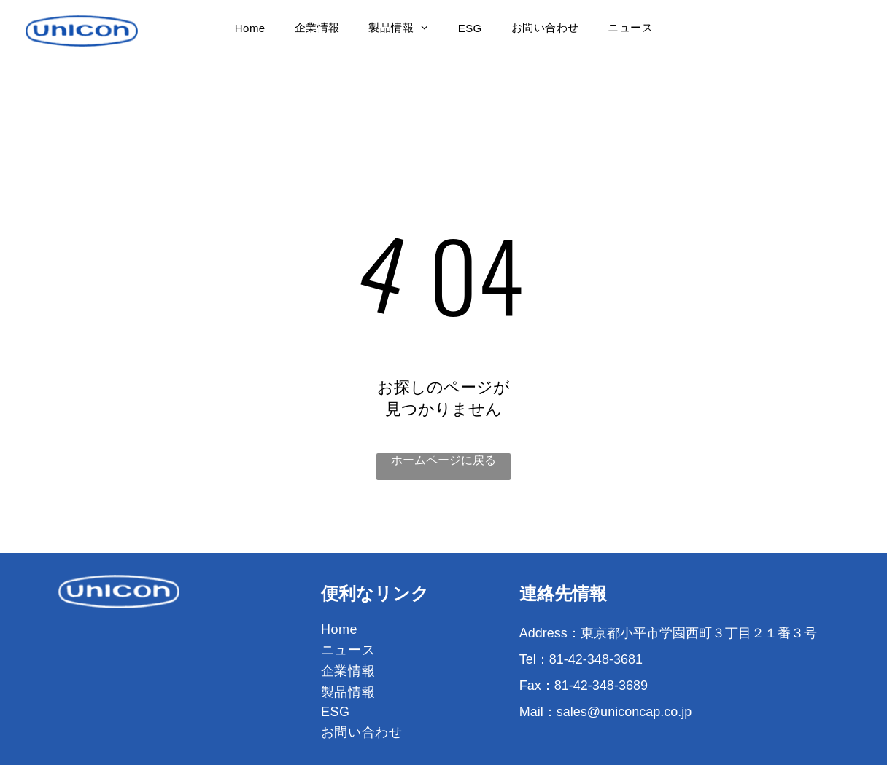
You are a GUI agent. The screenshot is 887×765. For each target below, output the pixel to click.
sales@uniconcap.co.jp (624, 712)
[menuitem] (250, 28)
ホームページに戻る (443, 460)
